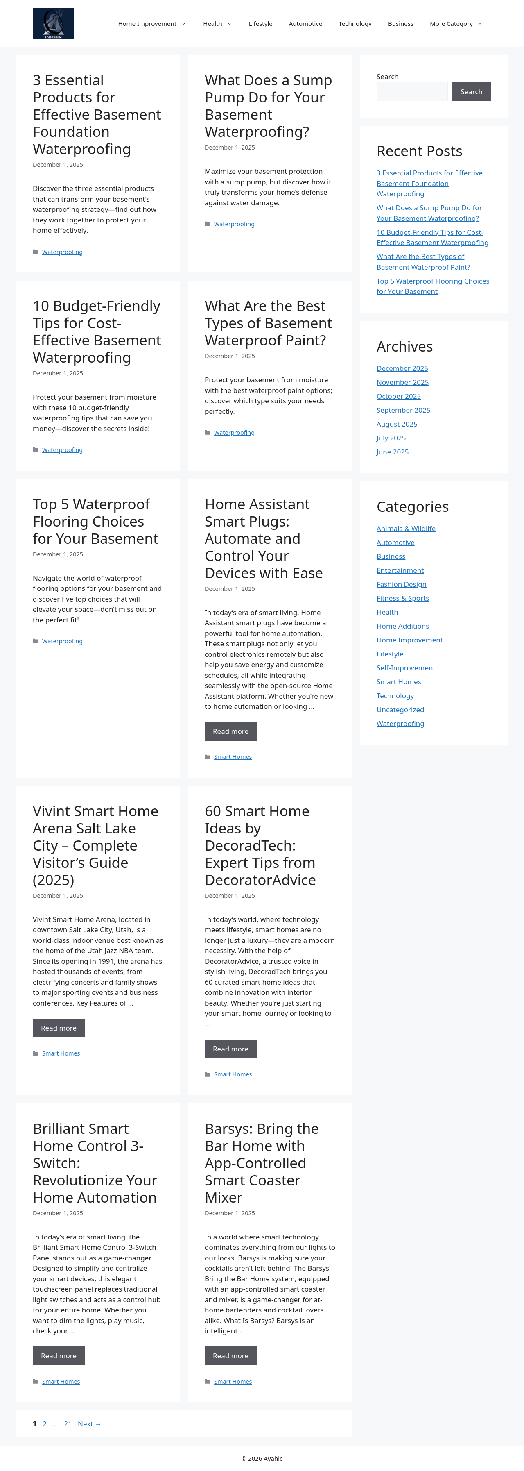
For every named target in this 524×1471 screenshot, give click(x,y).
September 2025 (403, 410)
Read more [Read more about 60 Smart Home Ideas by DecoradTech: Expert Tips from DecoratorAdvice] (230, 1048)
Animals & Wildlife (406, 528)
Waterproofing (62, 252)
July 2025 (391, 438)
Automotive (306, 23)
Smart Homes (233, 756)
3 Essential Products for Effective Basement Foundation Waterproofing (97, 114)
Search (388, 76)
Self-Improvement (406, 667)
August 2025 (397, 424)
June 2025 (393, 451)
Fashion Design (402, 584)
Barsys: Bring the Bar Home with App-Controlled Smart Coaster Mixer (262, 1163)
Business (400, 23)
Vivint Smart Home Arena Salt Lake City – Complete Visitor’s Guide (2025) (96, 845)
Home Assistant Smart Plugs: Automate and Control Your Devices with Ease (264, 538)
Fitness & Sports (403, 598)
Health (222, 23)
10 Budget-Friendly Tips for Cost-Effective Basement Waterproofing (97, 331)
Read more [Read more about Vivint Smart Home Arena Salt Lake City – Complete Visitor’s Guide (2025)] (59, 1028)
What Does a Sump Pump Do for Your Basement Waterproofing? (268, 105)
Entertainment (400, 570)
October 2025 (399, 396)
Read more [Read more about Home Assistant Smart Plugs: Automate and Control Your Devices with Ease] (230, 731)
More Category (460, 23)
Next (90, 1423)
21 (68, 1423)
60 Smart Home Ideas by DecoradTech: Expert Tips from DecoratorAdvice (260, 845)
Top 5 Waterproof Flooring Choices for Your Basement (95, 521)
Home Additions (403, 626)
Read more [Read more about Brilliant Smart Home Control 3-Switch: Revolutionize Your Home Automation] (59, 1355)
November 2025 (403, 382)
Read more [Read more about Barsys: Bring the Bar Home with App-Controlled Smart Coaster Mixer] (230, 1355)
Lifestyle (261, 23)
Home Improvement (156, 23)
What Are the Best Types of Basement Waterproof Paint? (268, 323)
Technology (355, 23)
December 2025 (402, 368)
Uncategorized (401, 709)
